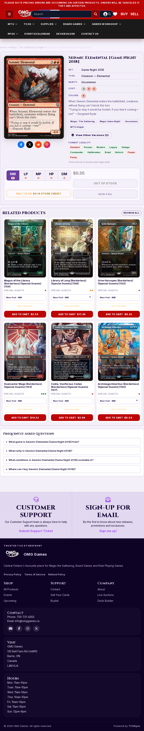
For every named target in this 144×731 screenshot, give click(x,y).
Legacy (113, 147)
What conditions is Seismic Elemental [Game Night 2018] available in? (51, 459)
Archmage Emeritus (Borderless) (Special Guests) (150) (118, 385)
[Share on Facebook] (21, 144)
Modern (101, 147)
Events (8, 594)
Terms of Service (34, 574)
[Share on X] (29, 144)
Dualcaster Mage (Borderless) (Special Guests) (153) (23, 385)
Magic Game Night (110, 121)
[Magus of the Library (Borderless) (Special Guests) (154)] (25, 248)
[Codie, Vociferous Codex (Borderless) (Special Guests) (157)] (72, 351)
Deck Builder (105, 600)
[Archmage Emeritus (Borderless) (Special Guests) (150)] (119, 351)
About (101, 589)
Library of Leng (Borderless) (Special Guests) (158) (68, 282)
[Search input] (72, 14)
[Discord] (10, 628)
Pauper (131, 152)
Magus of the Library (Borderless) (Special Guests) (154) (22, 283)
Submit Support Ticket (36, 531)
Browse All (132, 213)
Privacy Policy (12, 574)
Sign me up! (108, 531)
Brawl (108, 152)
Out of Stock (105, 183)
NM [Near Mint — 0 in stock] (13, 175)
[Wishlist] (115, 14)
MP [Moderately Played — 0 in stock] (38, 175)
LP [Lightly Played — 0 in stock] (26, 175)
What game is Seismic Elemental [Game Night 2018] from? (44, 441)
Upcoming (10, 600)
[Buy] (125, 14)
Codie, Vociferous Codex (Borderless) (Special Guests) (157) (69, 387)
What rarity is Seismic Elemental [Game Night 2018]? (40, 450)
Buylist (54, 600)
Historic (119, 152)
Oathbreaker (93, 152)
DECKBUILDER (65, 33)
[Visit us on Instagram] (47, 144)
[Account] (105, 14)
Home (3, 47)
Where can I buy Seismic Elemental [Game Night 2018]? (42, 469)
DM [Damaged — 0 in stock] (64, 175)
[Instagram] (28, 628)
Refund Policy (56, 574)
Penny (73, 157)
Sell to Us (38, 193)
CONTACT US (90, 33)
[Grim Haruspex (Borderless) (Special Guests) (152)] (119, 248)
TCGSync (134, 725)
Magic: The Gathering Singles (27, 47)
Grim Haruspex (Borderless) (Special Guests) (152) (115, 282)
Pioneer (88, 147)
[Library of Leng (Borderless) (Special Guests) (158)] (72, 248)
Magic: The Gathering (82, 121)
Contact (55, 589)
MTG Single (77, 127)
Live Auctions (106, 594)
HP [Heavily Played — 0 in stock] (51, 175)
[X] (36, 628)
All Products (11, 589)
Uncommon (131, 121)
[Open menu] (9, 14)
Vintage (126, 147)
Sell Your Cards (60, 594)
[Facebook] (19, 628)
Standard (75, 147)
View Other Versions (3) (90, 135)
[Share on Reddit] (38, 144)
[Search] (96, 14)
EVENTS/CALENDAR (37, 33)
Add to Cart (25, 314)
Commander (76, 152)
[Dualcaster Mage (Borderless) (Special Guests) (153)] (25, 351)
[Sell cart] (134, 14)
